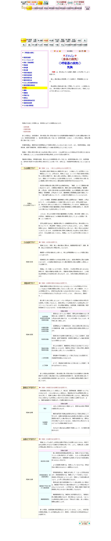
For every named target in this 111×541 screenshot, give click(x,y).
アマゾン (69, 56)
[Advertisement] (55, 24)
